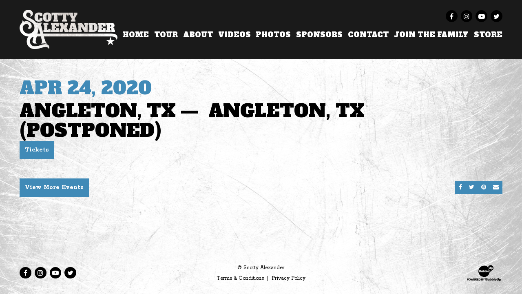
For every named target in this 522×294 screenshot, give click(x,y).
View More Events (54, 187)
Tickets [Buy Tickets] (37, 150)
